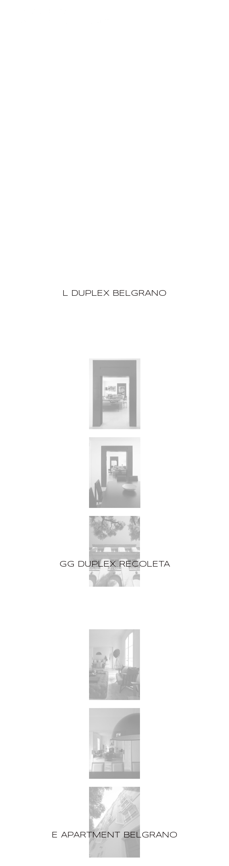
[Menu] (218, 11)
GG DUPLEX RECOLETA (114, 564)
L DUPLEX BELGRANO (114, 293)
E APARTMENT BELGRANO (114, 835)
